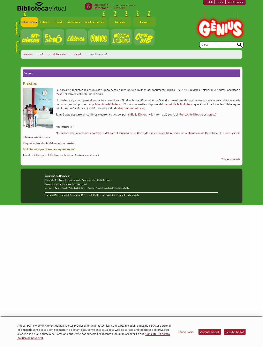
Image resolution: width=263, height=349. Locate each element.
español (220, 1)
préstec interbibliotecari (107, 104)
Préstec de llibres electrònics (197, 114)
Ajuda (240, 1)
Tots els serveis (230, 159)
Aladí (60, 94)
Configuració (186, 332)
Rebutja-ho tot (235, 332)
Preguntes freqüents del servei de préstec (49, 143)
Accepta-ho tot (209, 332)
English (231, 1)
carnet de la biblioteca (178, 104)
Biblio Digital (138, 114)
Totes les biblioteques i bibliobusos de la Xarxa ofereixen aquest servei (61, 155)
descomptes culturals (131, 108)
